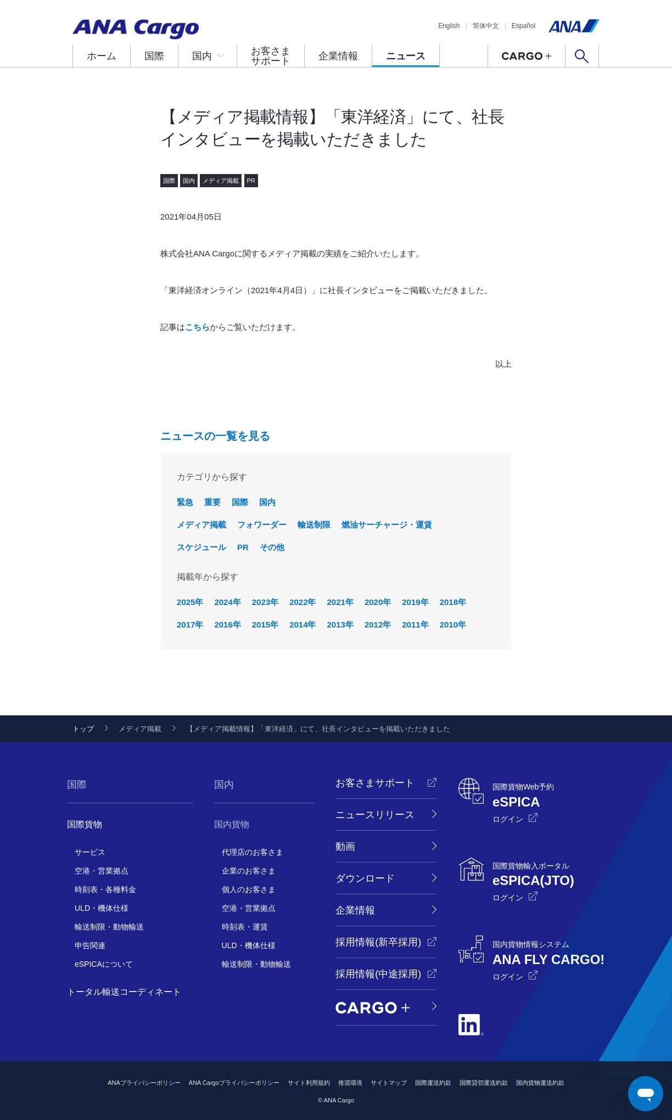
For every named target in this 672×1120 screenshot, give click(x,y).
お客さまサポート (270, 56)
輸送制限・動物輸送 (109, 927)
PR (243, 547)
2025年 (190, 602)
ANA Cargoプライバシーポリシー (234, 1082)
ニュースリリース (375, 815)
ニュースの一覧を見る (215, 436)
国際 (154, 56)
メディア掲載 (201, 524)
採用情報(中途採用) (378, 974)
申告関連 (90, 945)
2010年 (453, 624)
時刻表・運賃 (245, 927)
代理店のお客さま (252, 852)
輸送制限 (314, 524)
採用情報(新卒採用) (378, 942)
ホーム (101, 56)
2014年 (302, 624)
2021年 (340, 602)
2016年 (227, 624)
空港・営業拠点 (101, 871)
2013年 (340, 624)
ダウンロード (365, 878)
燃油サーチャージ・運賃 (386, 524)
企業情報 (338, 56)
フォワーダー (262, 524)
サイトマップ (389, 1082)
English (449, 26)
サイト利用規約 (309, 1082)
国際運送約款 (433, 1082)
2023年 (265, 602)
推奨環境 (350, 1082)
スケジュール (201, 547)
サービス (90, 852)
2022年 (302, 602)
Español (523, 26)
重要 (212, 502)
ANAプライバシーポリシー (144, 1082)
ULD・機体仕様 (101, 908)
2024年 (227, 602)
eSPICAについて (104, 964)
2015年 (265, 624)
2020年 (378, 602)
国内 (202, 56)
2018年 (453, 602)
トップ (83, 729)
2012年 (378, 624)
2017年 (190, 624)
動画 (345, 847)
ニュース (405, 56)
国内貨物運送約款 (540, 1082)
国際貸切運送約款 (484, 1082)
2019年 (415, 602)
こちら (197, 327)
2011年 (415, 624)
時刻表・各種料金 (105, 889)
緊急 (185, 502)
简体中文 (486, 26)
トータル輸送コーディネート (124, 991)
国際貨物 (84, 824)
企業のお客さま (249, 871)
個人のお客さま (249, 889)
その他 (272, 547)
